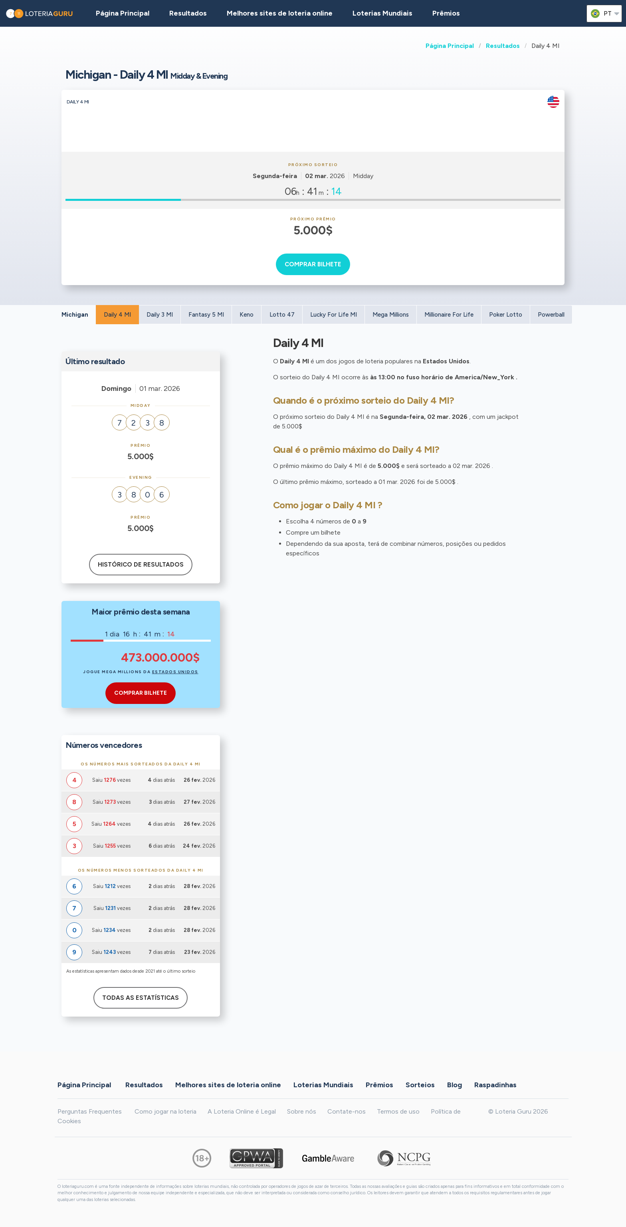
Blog (454, 1084)
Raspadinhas (495, 1084)
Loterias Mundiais (382, 13)
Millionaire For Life (448, 314)
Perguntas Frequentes (89, 1111)
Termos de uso (398, 1111)
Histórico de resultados (141, 564)
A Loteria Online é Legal (242, 1111)
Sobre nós (301, 1111)
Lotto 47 (282, 314)
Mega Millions (390, 314)
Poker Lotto (505, 314)
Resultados (503, 46)
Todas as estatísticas (140, 997)
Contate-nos (346, 1111)
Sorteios (420, 1084)
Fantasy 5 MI (206, 314)
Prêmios (446, 13)
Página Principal (450, 46)
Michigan (74, 314)
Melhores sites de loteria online (280, 13)
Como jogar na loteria (165, 1111)
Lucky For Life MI (333, 314)
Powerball (551, 314)
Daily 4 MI (117, 314)
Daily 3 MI (160, 314)
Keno (247, 314)
